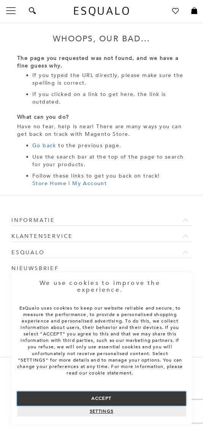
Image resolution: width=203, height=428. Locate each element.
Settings (102, 411)
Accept (101, 398)
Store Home (49, 183)
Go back (44, 145)
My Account (89, 183)
